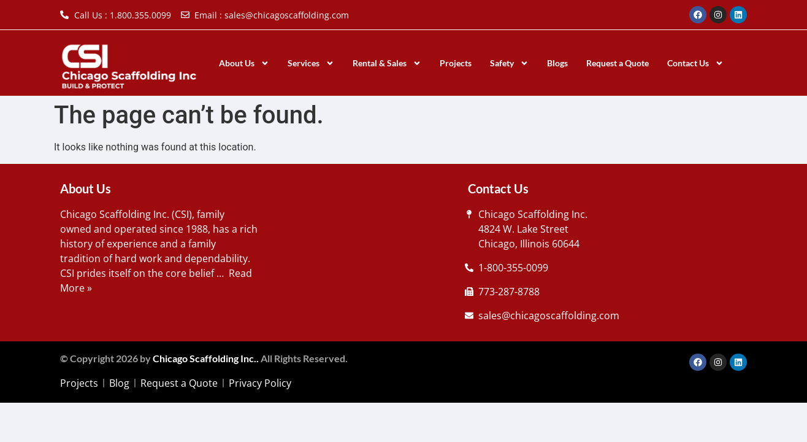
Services (311, 63)
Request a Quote (617, 63)
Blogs (557, 63)
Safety (509, 63)
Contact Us (695, 63)
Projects (456, 63)
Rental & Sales (387, 63)
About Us (244, 63)
